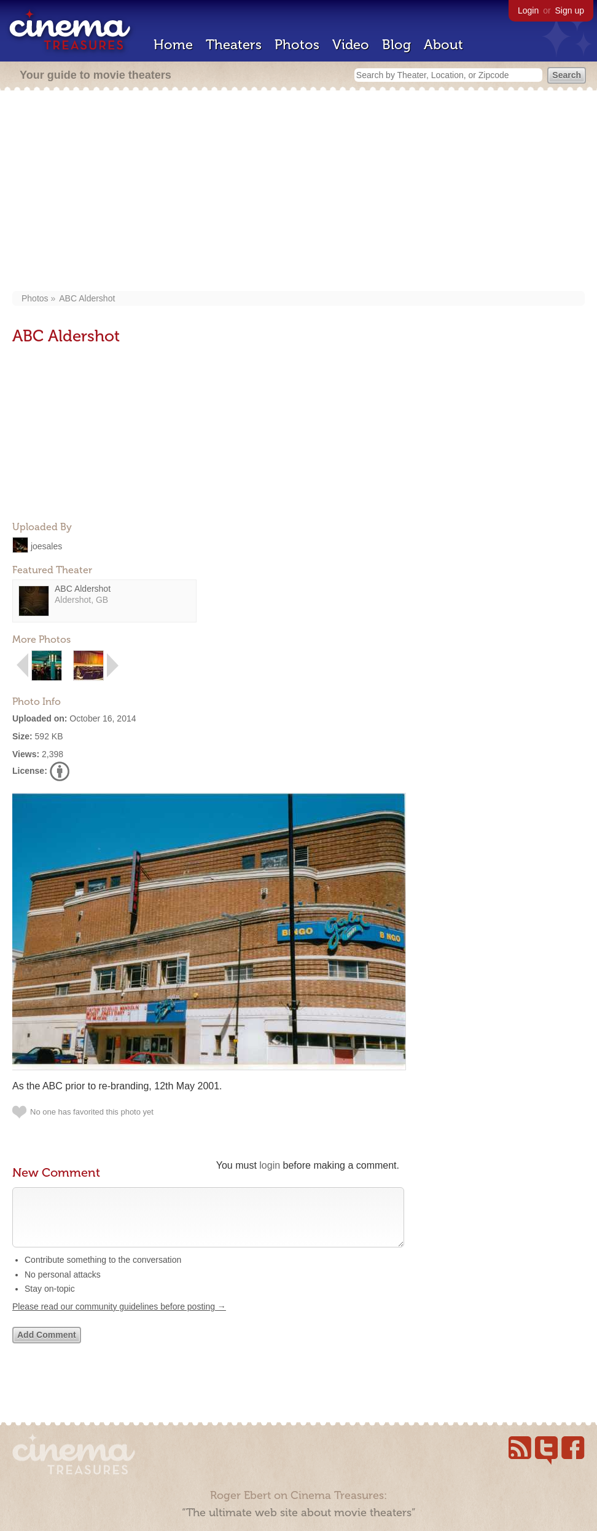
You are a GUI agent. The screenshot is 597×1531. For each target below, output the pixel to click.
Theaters (234, 44)
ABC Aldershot (87, 298)
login (269, 1165)
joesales (46, 546)
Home (173, 44)
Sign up (569, 10)
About (443, 44)
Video (350, 44)
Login (528, 10)
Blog (396, 44)
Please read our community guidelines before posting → (119, 1319)
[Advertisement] (298, 192)
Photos (297, 44)
